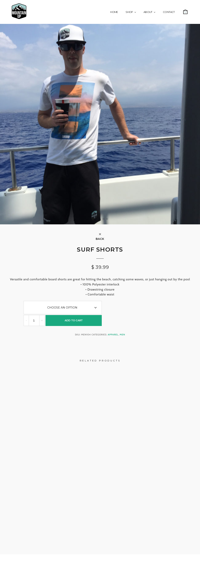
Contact (169, 12)
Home (114, 12)
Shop (129, 12)
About (148, 12)
